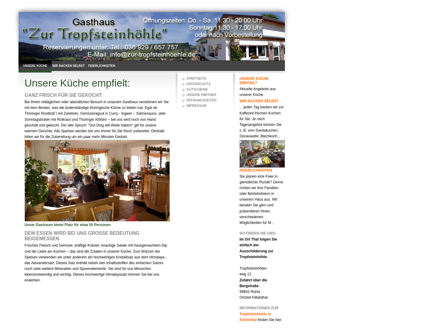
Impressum (196, 105)
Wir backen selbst (68, 65)
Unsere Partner (201, 95)
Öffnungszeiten (201, 100)
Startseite (196, 78)
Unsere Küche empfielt (35, 68)
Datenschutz (199, 84)
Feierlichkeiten (101, 65)
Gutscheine (197, 89)
